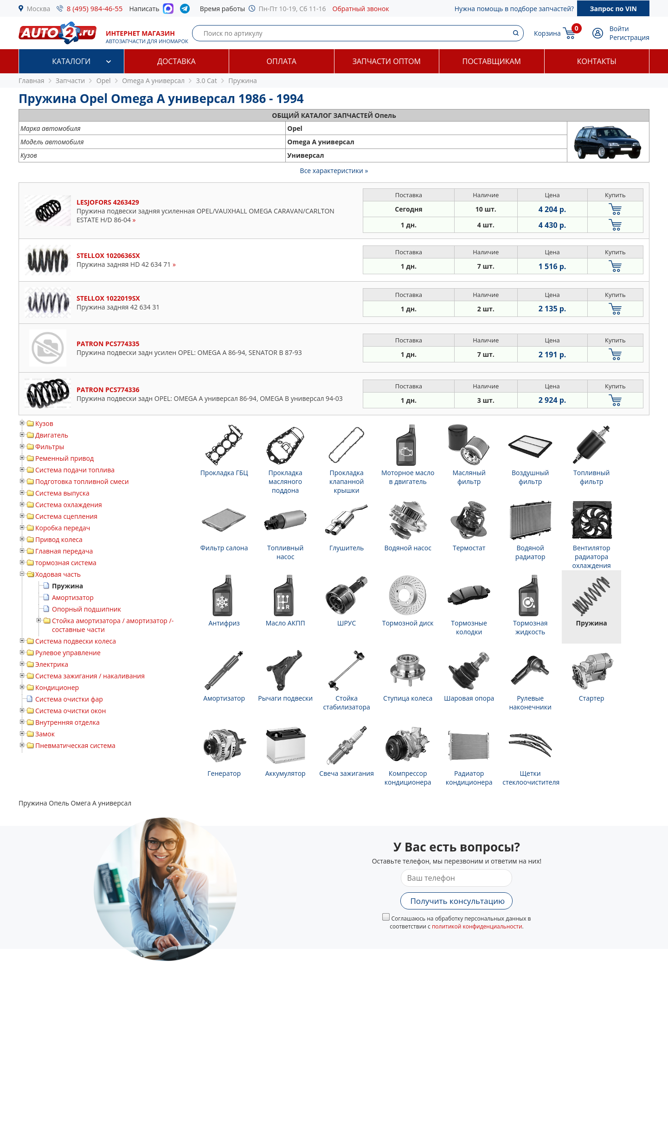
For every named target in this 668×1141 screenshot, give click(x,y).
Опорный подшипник (86, 609)
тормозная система (65, 562)
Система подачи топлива (75, 469)
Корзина (547, 33)
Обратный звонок (361, 8)
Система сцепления (66, 516)
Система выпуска (62, 493)
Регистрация (629, 37)
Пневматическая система (75, 745)
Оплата (281, 61)
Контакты (597, 61)
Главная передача (64, 551)
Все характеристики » (334, 170)
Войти (619, 28)
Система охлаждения (68, 504)
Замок (45, 733)
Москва (39, 8)
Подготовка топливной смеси (82, 481)
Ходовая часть (58, 574)
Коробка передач (62, 527)
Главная (32, 80)
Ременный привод (64, 458)
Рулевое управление (68, 652)
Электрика (51, 664)
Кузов (44, 423)
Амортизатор (73, 597)
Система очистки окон (70, 710)
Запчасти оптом (387, 61)
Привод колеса (59, 539)
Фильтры (49, 446)
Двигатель (51, 435)
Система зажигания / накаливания (90, 675)
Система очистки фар (69, 699)
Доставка (176, 61)
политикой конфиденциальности (477, 926)
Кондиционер (57, 687)
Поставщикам (491, 61)
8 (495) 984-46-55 (95, 8)
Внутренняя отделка (67, 722)
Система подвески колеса (75, 641)
